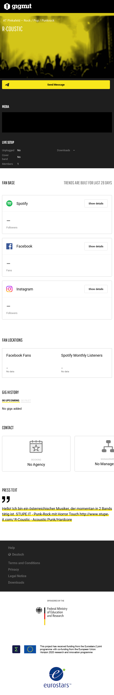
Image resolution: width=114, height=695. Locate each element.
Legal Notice (17, 576)
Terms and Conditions (24, 563)
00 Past (26, 400)
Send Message (56, 84)
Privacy (13, 569)
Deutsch (18, 554)
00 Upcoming (11, 400)
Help (11, 548)
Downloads (16, 582)
